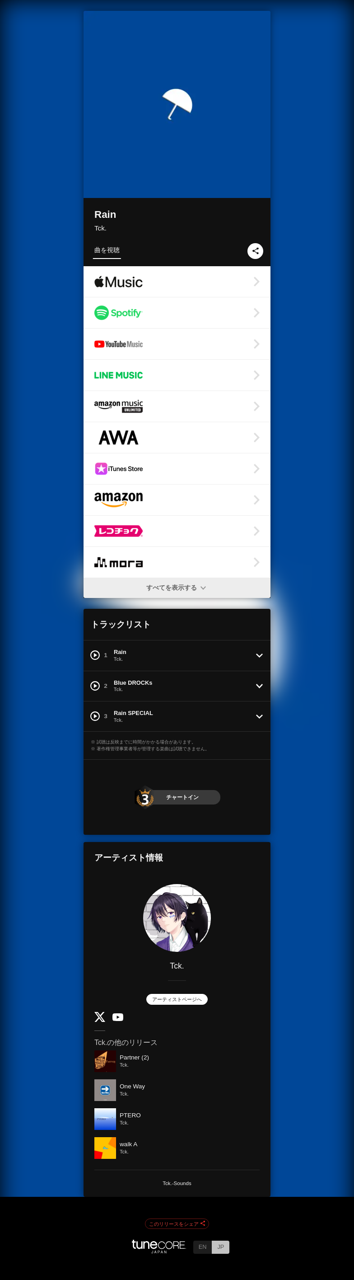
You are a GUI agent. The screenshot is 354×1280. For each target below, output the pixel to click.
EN (203, 1246)
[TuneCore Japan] (159, 1251)
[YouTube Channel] (117, 1019)
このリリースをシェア (177, 1224)
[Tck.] (177, 918)
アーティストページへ (177, 999)
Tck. (100, 228)
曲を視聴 (107, 250)
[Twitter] (99, 1019)
